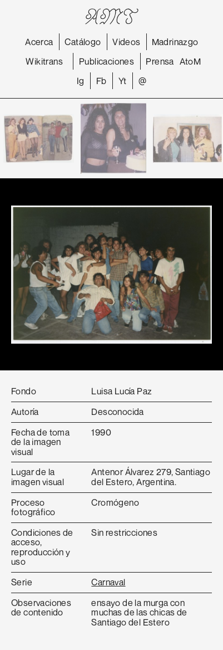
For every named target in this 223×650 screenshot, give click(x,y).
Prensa (160, 61)
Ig (81, 80)
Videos (126, 41)
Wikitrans (44, 61)
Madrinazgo (175, 41)
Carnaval (108, 582)
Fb (101, 80)
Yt (122, 80)
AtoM (190, 61)
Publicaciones (106, 61)
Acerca (39, 41)
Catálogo (83, 41)
